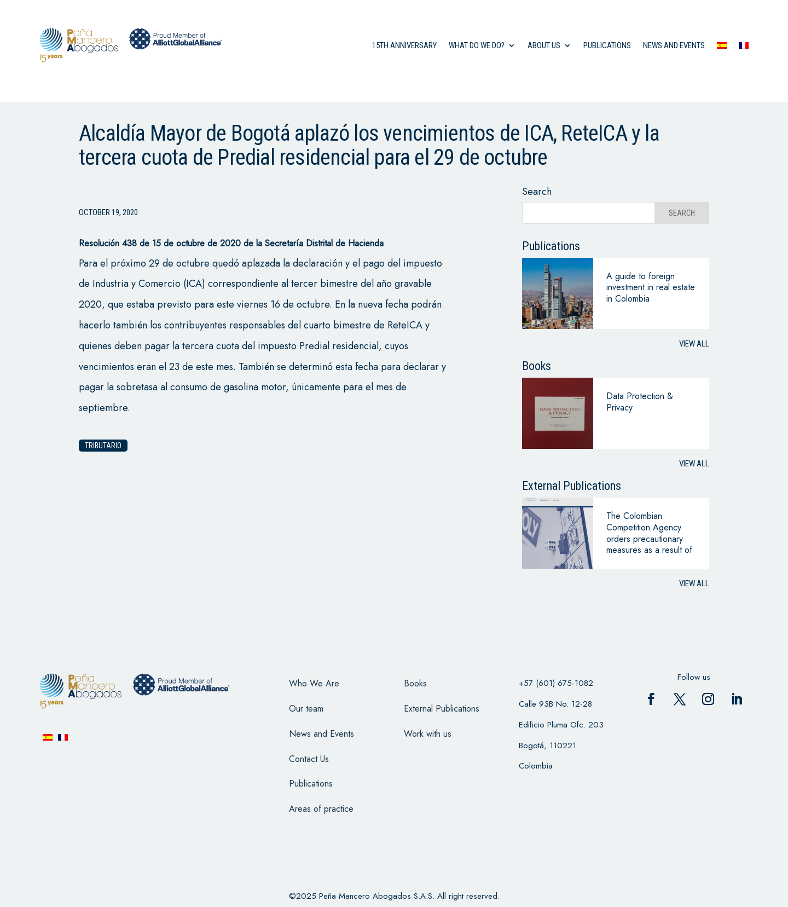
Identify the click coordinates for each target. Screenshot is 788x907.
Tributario (103, 445)
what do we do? (477, 45)
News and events (674, 45)
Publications (607, 45)
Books (415, 683)
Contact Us (309, 759)
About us (544, 45)
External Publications (441, 708)
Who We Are (314, 683)
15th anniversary (404, 45)
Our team (306, 708)
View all (694, 344)
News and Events (321, 733)
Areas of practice (321, 808)
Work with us (427, 733)
